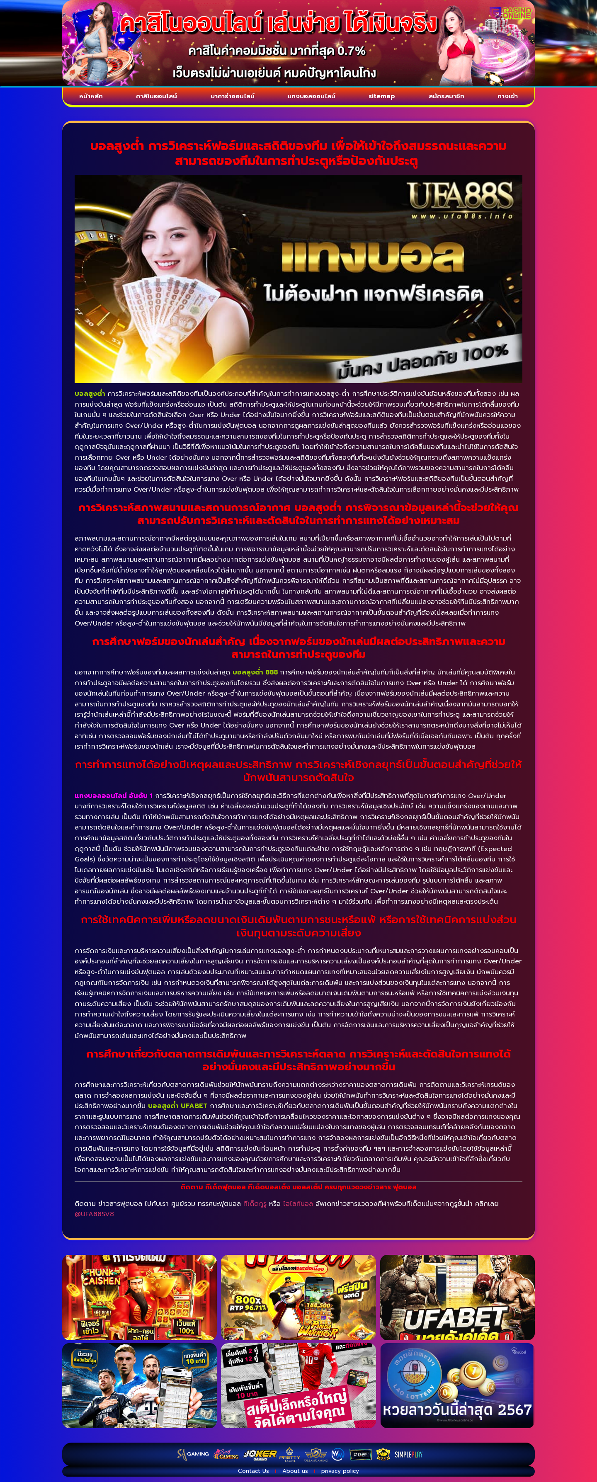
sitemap (388, 98)
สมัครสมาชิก (450, 98)
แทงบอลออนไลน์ (316, 98)
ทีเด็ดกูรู (255, 1207)
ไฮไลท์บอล (298, 1207)
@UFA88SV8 (94, 1217)
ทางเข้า (510, 98)
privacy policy (351, 1476)
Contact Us (241, 1476)
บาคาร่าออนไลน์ (232, 98)
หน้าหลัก (89, 98)
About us (294, 1476)
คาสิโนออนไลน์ (154, 98)
